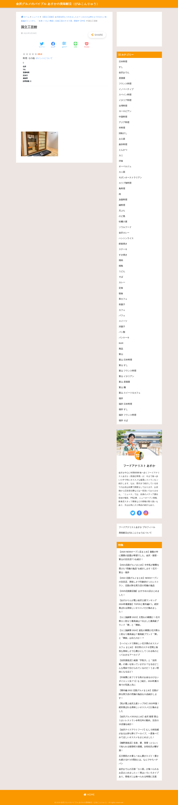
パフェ (122, 315)
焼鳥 (121, 266)
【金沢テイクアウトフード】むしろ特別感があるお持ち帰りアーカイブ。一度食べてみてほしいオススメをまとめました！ (139, 733)
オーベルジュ (125, 166)
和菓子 (122, 304)
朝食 (121, 293)
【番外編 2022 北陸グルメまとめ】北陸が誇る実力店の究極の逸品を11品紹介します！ (138, 694)
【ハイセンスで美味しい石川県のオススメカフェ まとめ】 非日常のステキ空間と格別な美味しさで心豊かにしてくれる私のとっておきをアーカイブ (139, 649)
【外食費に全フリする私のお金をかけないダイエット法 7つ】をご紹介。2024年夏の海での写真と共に (139, 681)
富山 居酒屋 (124, 382)
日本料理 (123, 61)
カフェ (122, 310)
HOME (89, 794)
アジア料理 (124, 122)
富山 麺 (122, 387)
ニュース (35, 17)
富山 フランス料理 (127, 371)
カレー (122, 282)
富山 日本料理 (125, 360)
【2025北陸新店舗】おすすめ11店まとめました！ (139, 593)
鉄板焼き (123, 244)
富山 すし (123, 365)
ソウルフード (125, 227)
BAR (121, 343)
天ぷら (122, 210)
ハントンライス (126, 238)
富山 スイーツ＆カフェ (129, 393)
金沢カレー (124, 233)
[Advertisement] (64, 106)
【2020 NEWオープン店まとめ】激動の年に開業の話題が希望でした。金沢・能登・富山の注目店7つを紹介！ (139, 556)
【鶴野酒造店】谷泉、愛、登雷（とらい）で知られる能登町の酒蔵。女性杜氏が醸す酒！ (139, 747)
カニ (121, 155)
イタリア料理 (125, 100)
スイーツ (123, 321)
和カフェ (123, 299)
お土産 (122, 139)
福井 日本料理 (125, 404)
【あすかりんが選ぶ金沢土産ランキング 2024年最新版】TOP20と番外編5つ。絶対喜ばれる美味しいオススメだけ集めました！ (138, 606)
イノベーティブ (126, 89)
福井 (121, 398)
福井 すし (123, 409)
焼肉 (121, 260)
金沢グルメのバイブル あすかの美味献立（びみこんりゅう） (57, 4)
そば (121, 277)
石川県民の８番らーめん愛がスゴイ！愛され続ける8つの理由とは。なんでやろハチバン (139, 760)
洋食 (121, 161)
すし (121, 67)
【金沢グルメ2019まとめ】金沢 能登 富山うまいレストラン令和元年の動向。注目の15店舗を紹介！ (139, 720)
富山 (121, 354)
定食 (121, 288)
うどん (122, 271)
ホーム (26, 17)
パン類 (122, 332)
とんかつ (123, 150)
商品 (121, 349)
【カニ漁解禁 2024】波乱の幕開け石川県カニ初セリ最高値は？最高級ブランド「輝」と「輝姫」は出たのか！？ (139, 634)
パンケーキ (124, 337)
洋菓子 (122, 326)
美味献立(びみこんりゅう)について (135, 533)
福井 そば (123, 420)
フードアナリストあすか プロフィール (137, 527)
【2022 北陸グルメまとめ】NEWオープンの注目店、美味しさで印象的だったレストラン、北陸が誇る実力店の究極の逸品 (139, 582)
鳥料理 (122, 188)
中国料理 (123, 117)
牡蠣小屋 (123, 221)
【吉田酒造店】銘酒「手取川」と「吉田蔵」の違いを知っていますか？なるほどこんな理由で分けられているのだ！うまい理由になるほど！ (139, 666)
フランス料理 (125, 84)
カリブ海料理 (125, 183)
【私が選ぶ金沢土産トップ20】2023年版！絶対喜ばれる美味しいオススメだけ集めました (139, 707)
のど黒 (122, 216)
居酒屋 (122, 78)
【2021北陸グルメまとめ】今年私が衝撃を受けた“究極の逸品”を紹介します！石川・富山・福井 (139, 569)
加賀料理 (123, 200)
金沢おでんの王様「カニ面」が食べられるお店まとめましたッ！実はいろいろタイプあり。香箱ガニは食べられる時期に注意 (139, 773)
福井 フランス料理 (127, 415)
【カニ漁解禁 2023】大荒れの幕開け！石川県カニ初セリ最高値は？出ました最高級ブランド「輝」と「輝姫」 (139, 621)
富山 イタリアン (126, 376)
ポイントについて (44, 58)
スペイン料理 (125, 95)
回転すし (123, 133)
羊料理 (122, 128)
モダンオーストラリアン (130, 177)
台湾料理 (123, 106)
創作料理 (123, 144)
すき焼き (123, 255)
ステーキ (123, 249)
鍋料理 (122, 205)
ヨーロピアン (125, 111)
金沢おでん (124, 72)
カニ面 (122, 172)
